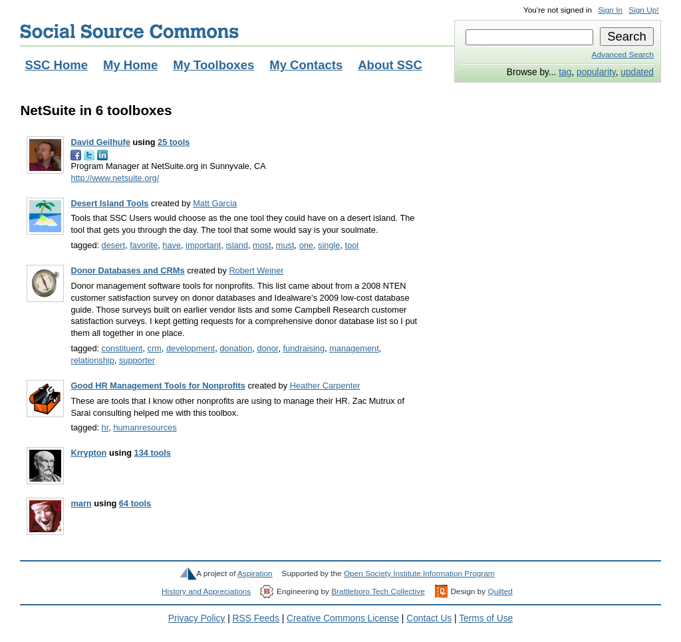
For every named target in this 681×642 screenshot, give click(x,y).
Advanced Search (623, 54)
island (237, 245)
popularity (596, 72)
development (190, 348)
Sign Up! (643, 10)
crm (155, 348)
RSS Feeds (256, 618)
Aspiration (255, 573)
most (262, 245)
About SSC (390, 65)
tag (565, 72)
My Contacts (305, 65)
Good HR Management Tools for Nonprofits (157, 386)
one (306, 245)
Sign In (610, 10)
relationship (92, 360)
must (285, 245)
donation (235, 348)
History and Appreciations (206, 591)
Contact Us (429, 618)
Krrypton (88, 453)
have (171, 245)
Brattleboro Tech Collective (377, 591)
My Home (130, 65)
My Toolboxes (213, 65)
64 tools (135, 503)
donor (267, 348)
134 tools (152, 453)
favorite (144, 245)
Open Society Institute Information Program (419, 573)
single (329, 245)
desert (114, 245)
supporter (137, 360)
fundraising (304, 348)
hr (105, 427)
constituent (122, 348)
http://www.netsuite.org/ (114, 178)
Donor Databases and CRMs (127, 270)
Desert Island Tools (109, 203)
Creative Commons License (343, 618)
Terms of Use (486, 618)
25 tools (174, 142)
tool (352, 245)
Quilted (499, 591)
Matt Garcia (215, 203)
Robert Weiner (256, 270)
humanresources (144, 427)
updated (637, 72)
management (354, 348)
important (203, 245)
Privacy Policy (196, 618)
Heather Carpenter (325, 386)
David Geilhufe (100, 142)
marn (80, 503)
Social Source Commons (129, 31)
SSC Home (56, 65)
